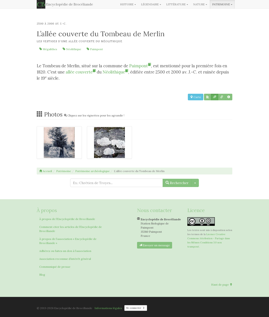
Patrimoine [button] (222, 4)
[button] (207, 97)
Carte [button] (195, 97)
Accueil (45, 171)
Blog (42, 274)
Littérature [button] (177, 4)
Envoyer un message (154, 245)
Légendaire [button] (151, 4)
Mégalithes (48, 49)
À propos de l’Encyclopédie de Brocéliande (67, 219)
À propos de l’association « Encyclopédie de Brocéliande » (67, 241)
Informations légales (108, 308)
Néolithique (72, 49)
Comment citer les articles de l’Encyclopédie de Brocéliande (70, 229)
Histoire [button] (128, 4)
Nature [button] (200, 4)
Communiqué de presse (54, 266)
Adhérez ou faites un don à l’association (65, 251)
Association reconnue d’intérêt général (65, 259)
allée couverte (81, 72)
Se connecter (135, 307)
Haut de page (221, 284)
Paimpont (95, 49)
